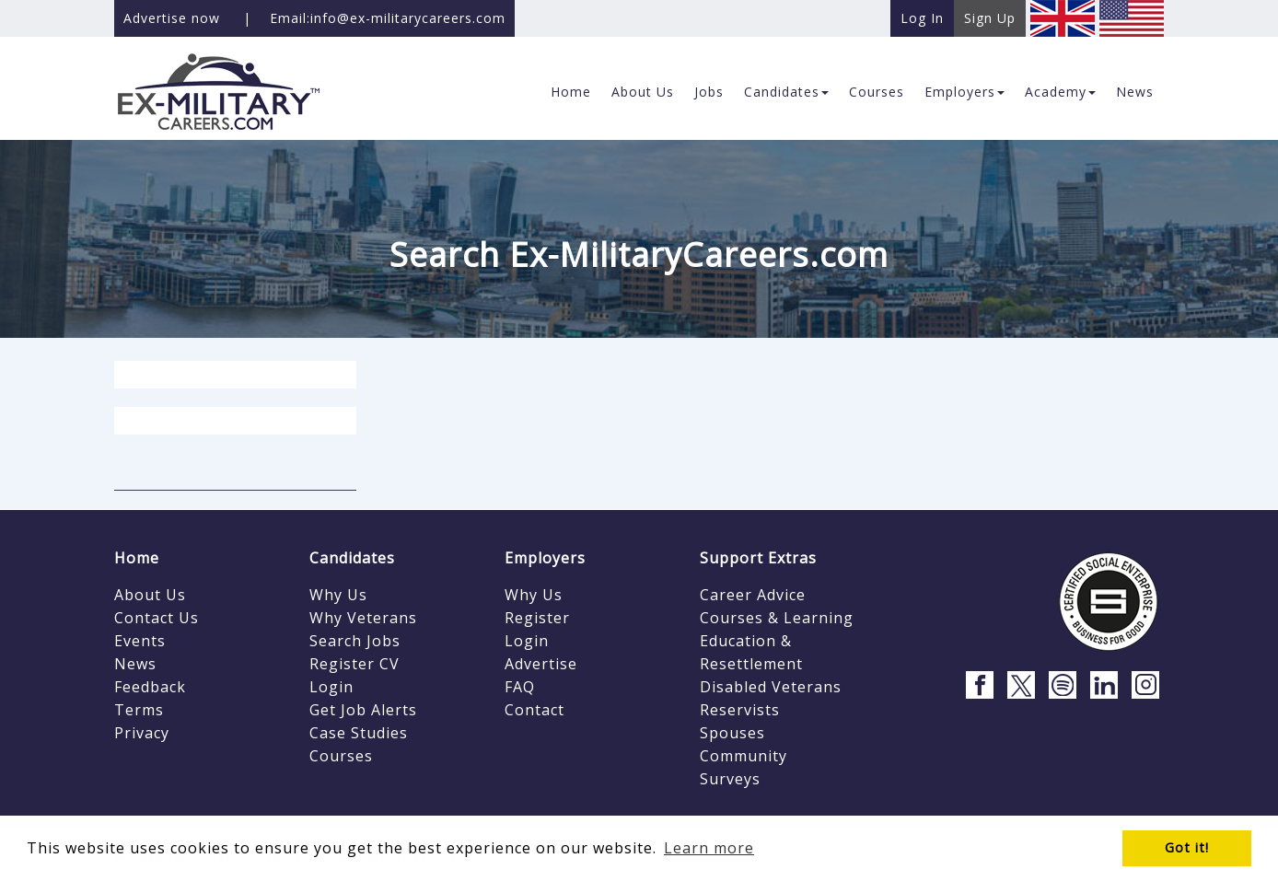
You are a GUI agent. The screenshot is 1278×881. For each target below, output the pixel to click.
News (135, 664)
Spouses (732, 733)
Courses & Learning (777, 618)
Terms (139, 710)
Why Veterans (363, 618)
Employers (545, 558)
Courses (341, 756)
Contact (534, 710)
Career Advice (753, 595)
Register (537, 618)
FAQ (520, 687)
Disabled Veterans (771, 687)
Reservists (740, 710)
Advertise (541, 664)
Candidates (352, 558)
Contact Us (156, 618)
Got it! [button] (1187, 847)
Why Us (338, 595)
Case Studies (358, 733)
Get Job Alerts (363, 710)
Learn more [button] (709, 848)
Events (140, 641)
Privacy (141, 733)
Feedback (150, 687)
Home (136, 558)
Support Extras (758, 558)
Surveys (730, 779)
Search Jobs (355, 641)
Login (331, 687)
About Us (150, 595)
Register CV (354, 664)
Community (743, 756)
